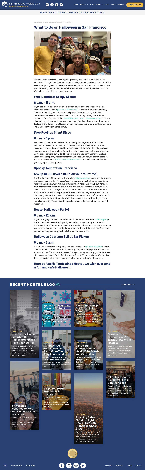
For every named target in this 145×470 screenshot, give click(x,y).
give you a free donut (67, 109)
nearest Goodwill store (73, 118)
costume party (101, 219)
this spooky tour (83, 178)
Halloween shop (93, 118)
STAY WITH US (135, 5)
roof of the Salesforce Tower (68, 159)
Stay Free (30, 465)
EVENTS (99, 5)
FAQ (5, 465)
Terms (129, 465)
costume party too (93, 246)
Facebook (61, 465)
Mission (108, 465)
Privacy (119, 465)
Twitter (83, 465)
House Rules (16, 465)
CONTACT (120, 5)
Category (127, 285)
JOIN (113, 5)
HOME (76, 5)
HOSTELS (84, 5)
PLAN (92, 5)
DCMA (139, 465)
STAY (107, 5)
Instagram (69, 465)
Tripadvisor (76, 465)
